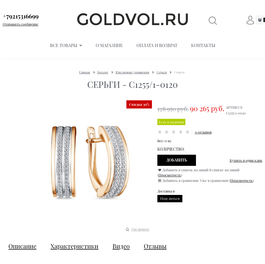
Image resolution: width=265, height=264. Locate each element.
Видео (121, 246)
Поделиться (170, 198)
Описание (22, 246)
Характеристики (74, 246)
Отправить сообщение (20, 24)
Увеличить (140, 229)
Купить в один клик (246, 160)
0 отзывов (203, 132)
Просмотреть (169, 175)
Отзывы (155, 246)
